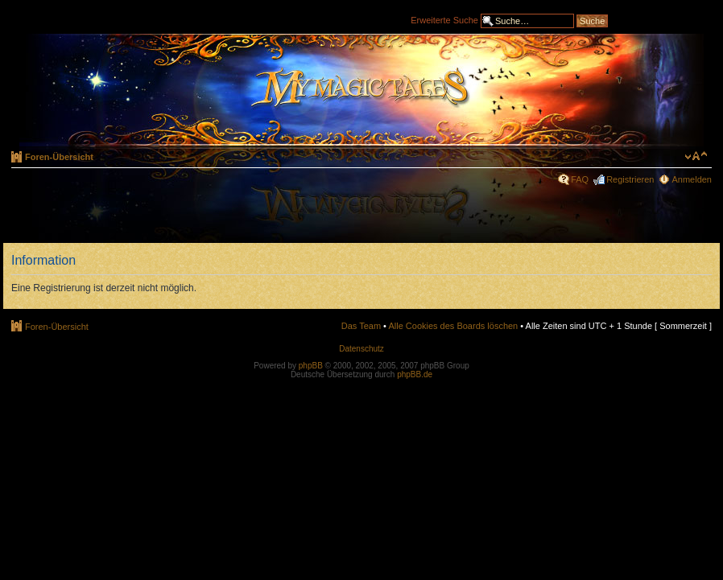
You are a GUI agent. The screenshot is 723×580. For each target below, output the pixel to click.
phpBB (311, 365)
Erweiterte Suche (444, 19)
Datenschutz (361, 348)
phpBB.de (414, 374)
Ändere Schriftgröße (696, 156)
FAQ (580, 179)
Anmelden (691, 179)
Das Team (361, 326)
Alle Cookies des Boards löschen (453, 326)
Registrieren (630, 179)
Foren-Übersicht (59, 157)
